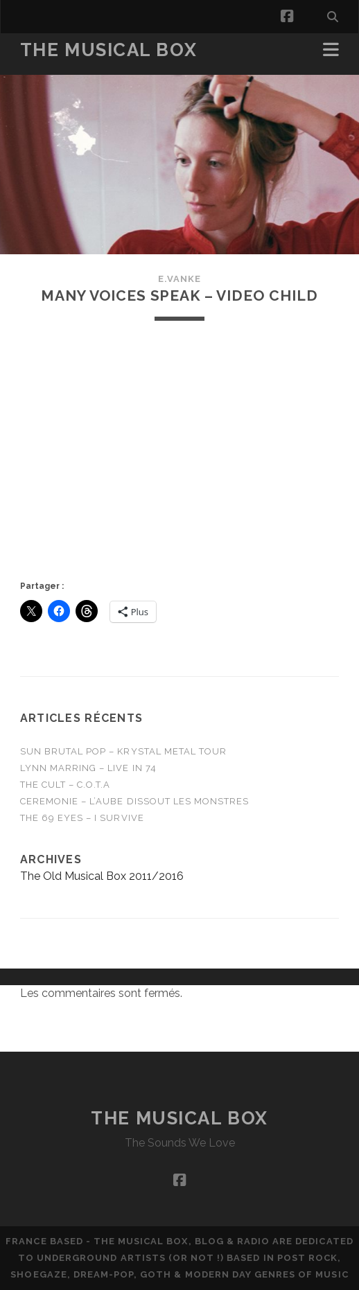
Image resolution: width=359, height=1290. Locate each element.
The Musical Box (108, 49)
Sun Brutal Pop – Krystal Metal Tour (123, 751)
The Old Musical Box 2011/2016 (102, 876)
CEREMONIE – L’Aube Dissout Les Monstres (134, 801)
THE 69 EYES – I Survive (82, 818)
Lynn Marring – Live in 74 (88, 768)
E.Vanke (179, 279)
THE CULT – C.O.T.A (65, 784)
